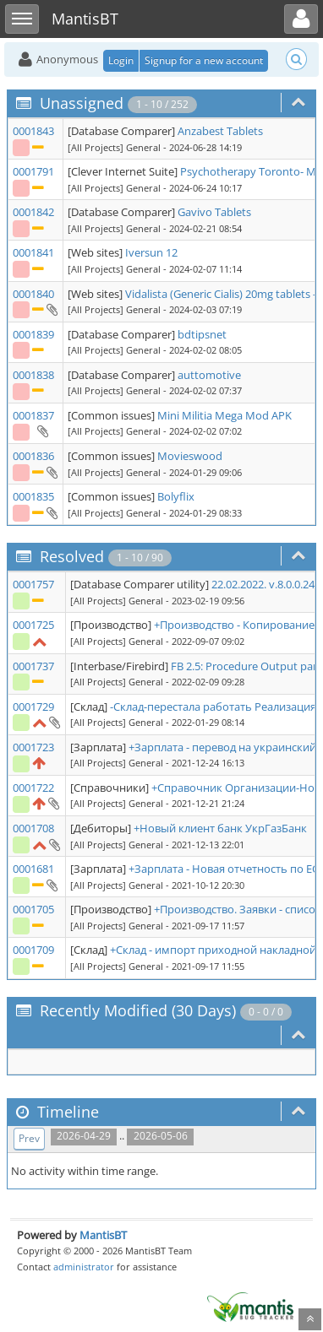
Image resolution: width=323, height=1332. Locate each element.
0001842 (33, 211)
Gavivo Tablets (214, 211)
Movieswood (189, 455)
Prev (29, 1138)
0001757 (33, 584)
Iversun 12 (151, 252)
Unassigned (81, 103)
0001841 (33, 252)
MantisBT (103, 1235)
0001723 (33, 747)
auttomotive (209, 374)
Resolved (72, 556)
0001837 (33, 415)
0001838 (33, 374)
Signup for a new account (204, 60)
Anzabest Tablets (220, 130)
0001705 (33, 909)
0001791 (33, 171)
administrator (83, 1266)
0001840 (33, 293)
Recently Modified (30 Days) (138, 1010)
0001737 (33, 666)
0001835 (33, 496)
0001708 (33, 828)
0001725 (33, 624)
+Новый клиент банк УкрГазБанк (220, 828)
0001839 (33, 334)
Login (121, 60)
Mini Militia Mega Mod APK (224, 415)
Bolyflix (175, 496)
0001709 (33, 949)
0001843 (33, 130)
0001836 (33, 455)
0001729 (33, 706)
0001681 (33, 868)
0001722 (33, 787)
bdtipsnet (202, 334)
